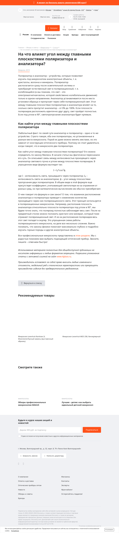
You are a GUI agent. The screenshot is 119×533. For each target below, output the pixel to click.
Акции (66, 35)
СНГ (82, 10)
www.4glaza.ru (64, 256)
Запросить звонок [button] (29, 456)
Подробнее (15, 531)
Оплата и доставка (52, 35)
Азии (96, 10)
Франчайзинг (67, 489)
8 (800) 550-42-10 (58, 18)
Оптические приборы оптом (29, 485)
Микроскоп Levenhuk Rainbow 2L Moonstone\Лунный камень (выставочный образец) (35, 338)
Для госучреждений (90, 35)
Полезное (52, 38)
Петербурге (57, 10)
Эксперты (65, 485)
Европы (88, 10)
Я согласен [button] (109, 530)
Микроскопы (44, 48)
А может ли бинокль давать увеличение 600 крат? (62, 2)
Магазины (65, 477)
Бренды (75, 35)
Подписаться (92, 430)
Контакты (65, 481)
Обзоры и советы (32, 48)
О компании (36, 35)
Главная (21, 48)
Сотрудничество (38, 38)
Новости (21, 489)
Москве (49, 10)
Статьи (55, 48)
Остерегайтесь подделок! (71, 494)
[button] (26, 17)
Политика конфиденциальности (90, 526)
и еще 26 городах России (72, 10)
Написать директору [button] (55, 456)
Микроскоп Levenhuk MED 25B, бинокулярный (81, 336)
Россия (26, 34)
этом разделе (82, 235)
